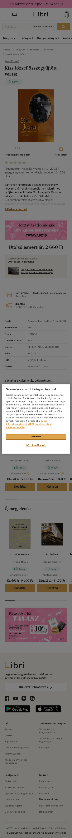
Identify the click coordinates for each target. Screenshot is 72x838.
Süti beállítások (36, 445)
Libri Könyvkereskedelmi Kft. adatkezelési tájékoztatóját (29, 424)
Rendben (36, 436)
